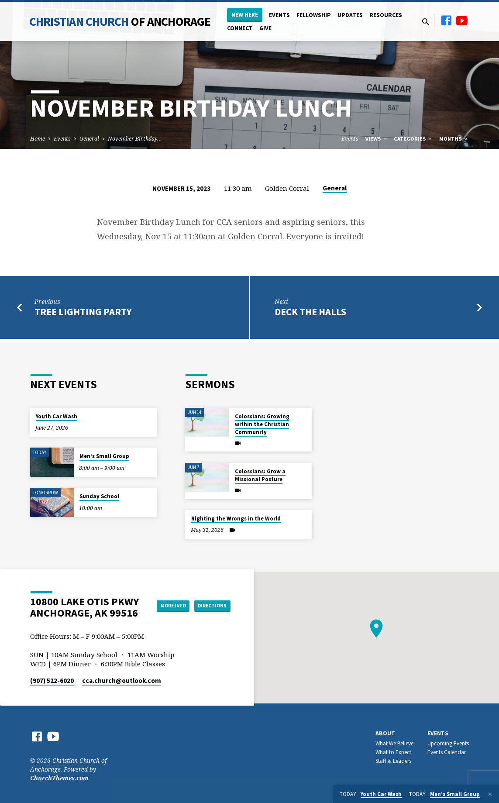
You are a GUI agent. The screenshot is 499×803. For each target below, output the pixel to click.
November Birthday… (135, 138)
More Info (208, 596)
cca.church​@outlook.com (121, 680)
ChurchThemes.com (59, 778)
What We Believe (394, 743)
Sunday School (99, 496)
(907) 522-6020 (52, 680)
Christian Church (120, 21)
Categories (413, 138)
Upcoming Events (448, 743)
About (385, 733)
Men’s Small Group (104, 456)
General (89, 138)
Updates (350, 15)
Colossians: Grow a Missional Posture (260, 475)
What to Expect (393, 752)
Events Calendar (446, 752)
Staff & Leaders (393, 761)
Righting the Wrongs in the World (236, 518)
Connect (240, 28)
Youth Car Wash (56, 416)
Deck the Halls (310, 312)
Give (265, 28)
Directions (208, 614)
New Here (244, 14)
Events (279, 15)
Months (454, 138)
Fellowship (313, 15)
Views (376, 138)
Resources (385, 15)
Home (37, 138)
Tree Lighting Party (83, 312)
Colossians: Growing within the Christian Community (262, 424)
